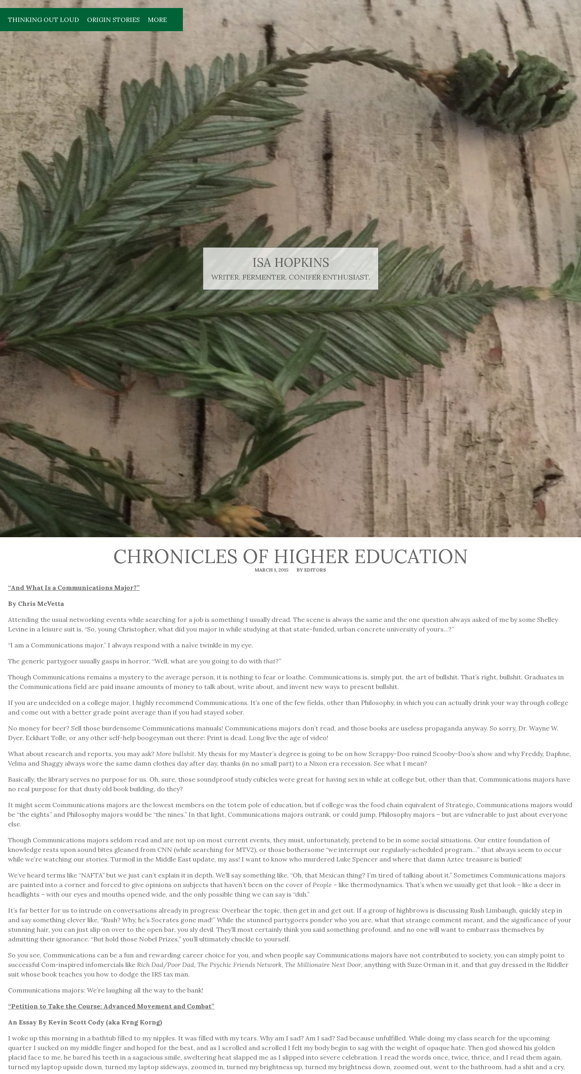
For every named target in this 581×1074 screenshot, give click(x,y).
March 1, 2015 (272, 570)
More (157, 20)
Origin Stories (113, 20)
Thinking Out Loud (43, 20)
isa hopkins (290, 263)
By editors (311, 570)
